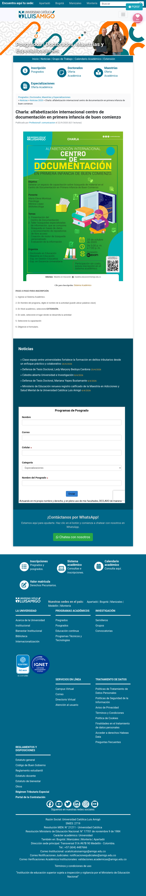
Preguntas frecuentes (108, 742)
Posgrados (62, 625)
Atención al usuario (67, 704)
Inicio (35, 59)
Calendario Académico (88, 59)
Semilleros (102, 620)
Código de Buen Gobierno (31, 765)
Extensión (109, 59)
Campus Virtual (65, 688)
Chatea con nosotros (73, 537)
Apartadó (44, 3)
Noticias (45, 59)
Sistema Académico (82, 285)
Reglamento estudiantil (29, 770)
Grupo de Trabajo (62, 59)
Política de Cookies (107, 718)
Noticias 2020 (36, 100)
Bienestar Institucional (29, 630)
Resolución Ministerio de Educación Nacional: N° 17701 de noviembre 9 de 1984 (73, 831)
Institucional (23, 625)
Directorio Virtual (66, 699)
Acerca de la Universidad (30, 620)
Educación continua (67, 630)
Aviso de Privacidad (107, 707)
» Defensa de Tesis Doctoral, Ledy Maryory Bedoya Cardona (60, 369)
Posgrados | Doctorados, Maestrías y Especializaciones (44, 97)
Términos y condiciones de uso (73, 866)
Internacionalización (27, 641)
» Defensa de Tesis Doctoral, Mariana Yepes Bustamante (58, 380)
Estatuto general (25, 759)
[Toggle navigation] (123, 14)
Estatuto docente (26, 775)
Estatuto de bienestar (28, 781)
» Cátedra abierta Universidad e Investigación (51, 375)
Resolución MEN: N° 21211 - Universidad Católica (73, 827)
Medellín (53, 605)
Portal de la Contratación (30, 797)
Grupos (100, 625)
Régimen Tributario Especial (32, 791)
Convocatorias (104, 630)
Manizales (75, 3)
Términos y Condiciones (110, 712)
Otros (19, 786)
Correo (60, 694)
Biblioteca (21, 636)
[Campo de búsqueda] (119, 3)
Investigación (105, 610)
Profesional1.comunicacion (42, 122)
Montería (92, 3)
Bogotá (59, 3)
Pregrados (62, 620)
